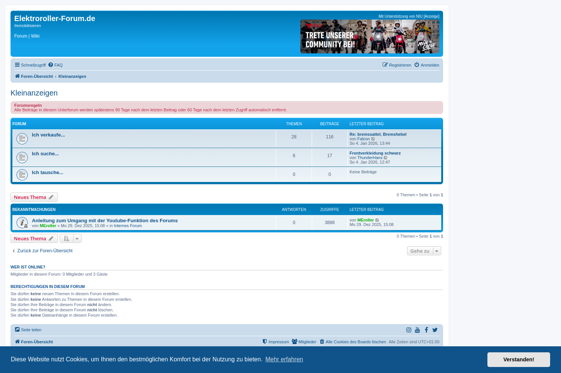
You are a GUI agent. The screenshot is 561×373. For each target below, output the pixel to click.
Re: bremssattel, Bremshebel (378, 134)
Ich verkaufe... (48, 135)
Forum (20, 36)
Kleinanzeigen (34, 93)
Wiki (35, 36)
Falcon (363, 138)
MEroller (48, 225)
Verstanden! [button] (519, 359)
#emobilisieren (27, 25)
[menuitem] (55, 65)
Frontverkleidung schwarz (375, 153)
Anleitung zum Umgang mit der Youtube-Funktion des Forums (105, 220)
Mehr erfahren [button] (284, 359)
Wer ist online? (28, 267)
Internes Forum (128, 225)
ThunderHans (370, 157)
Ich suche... (45, 153)
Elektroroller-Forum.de (54, 18)
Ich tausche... (47, 172)
